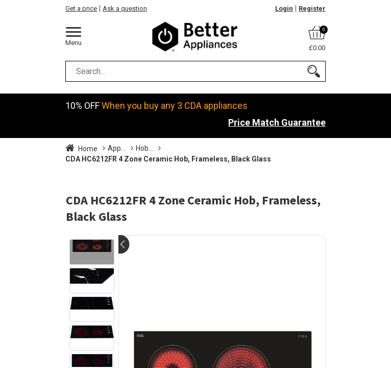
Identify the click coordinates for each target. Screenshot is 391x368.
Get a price (81, 8)
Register (312, 8)
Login (284, 8)
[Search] (313, 71)
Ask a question (125, 8)
